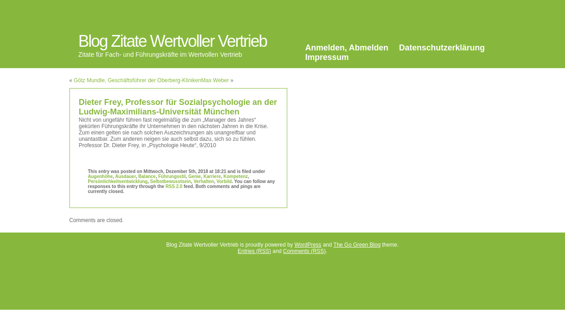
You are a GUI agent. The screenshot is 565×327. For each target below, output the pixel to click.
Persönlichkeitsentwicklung (118, 181)
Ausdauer (125, 176)
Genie (194, 176)
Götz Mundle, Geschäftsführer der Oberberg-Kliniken (137, 80)
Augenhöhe (100, 176)
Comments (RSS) (304, 251)
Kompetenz (235, 176)
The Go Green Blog (357, 245)
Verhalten (203, 181)
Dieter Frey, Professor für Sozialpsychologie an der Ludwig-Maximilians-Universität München (178, 107)
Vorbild (224, 181)
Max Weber (215, 80)
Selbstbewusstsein (170, 181)
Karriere (212, 176)
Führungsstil (172, 176)
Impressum (327, 57)
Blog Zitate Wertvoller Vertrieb (173, 41)
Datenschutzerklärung (442, 47)
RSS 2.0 (174, 186)
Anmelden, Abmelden (346, 47)
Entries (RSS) (254, 251)
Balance (147, 176)
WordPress (308, 245)
